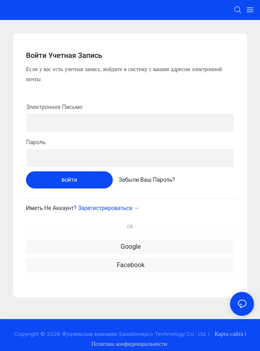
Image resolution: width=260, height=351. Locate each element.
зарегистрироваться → (108, 208)
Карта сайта (229, 334)
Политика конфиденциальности (129, 344)
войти (69, 179)
